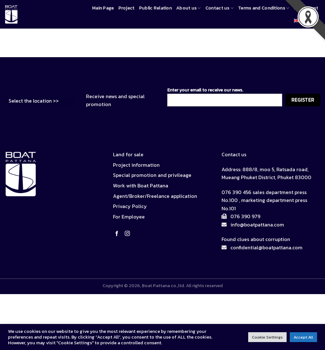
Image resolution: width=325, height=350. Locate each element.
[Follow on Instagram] (128, 234)
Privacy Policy (130, 206)
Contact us (219, 7)
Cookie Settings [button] (267, 337)
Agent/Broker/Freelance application (155, 196)
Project (126, 7)
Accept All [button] (303, 337)
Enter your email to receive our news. (224, 96)
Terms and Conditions (263, 7)
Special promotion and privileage (152, 175)
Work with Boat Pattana (140, 185)
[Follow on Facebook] (118, 234)
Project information (136, 165)
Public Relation (155, 7)
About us (188, 7)
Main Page (103, 7)
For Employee (129, 216)
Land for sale (128, 154)
